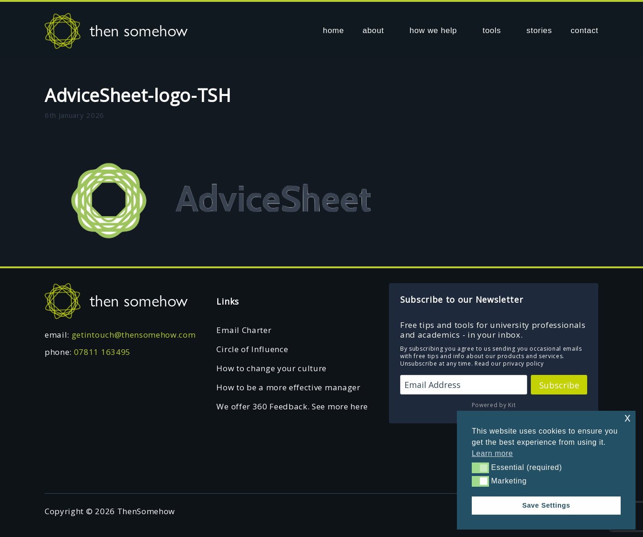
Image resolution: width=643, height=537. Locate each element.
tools (491, 30)
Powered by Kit (494, 404)
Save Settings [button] (546, 505)
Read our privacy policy (509, 363)
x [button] (627, 417)
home (333, 30)
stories (539, 30)
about (373, 30)
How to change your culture (271, 368)
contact (584, 30)
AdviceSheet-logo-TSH (138, 95)
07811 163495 (102, 352)
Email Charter (243, 330)
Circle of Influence (252, 349)
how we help (433, 30)
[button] (480, 467)
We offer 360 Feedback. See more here (292, 406)
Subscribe (559, 385)
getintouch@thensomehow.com (134, 334)
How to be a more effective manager (288, 387)
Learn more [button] (492, 453)
